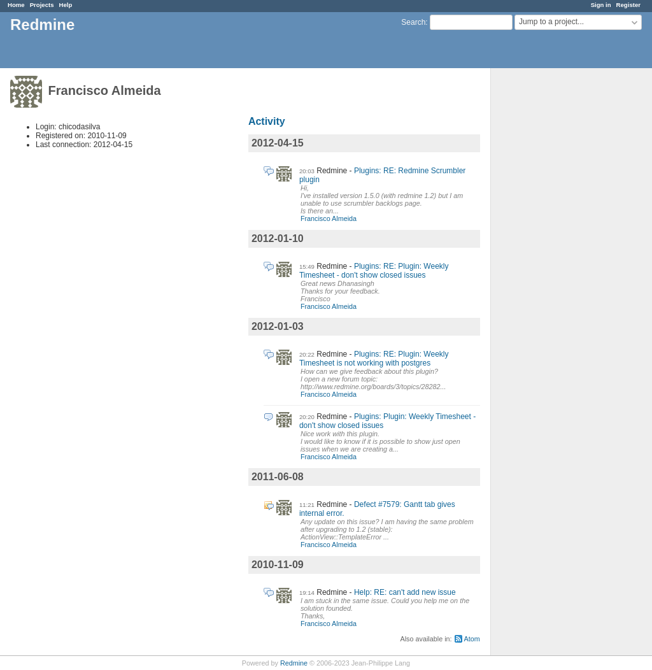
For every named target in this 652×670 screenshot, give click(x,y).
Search (413, 22)
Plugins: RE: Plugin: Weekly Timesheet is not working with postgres (374, 358)
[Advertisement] (555, 268)
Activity (266, 121)
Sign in (601, 4)
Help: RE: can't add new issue (405, 592)
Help (66, 4)
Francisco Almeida (329, 218)
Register (628, 4)
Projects (42, 4)
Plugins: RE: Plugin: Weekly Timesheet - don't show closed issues (374, 271)
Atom (472, 639)
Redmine (294, 663)
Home (16, 4)
